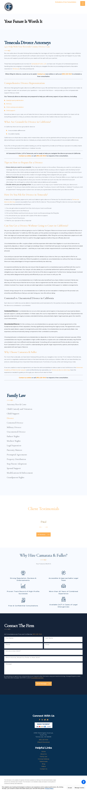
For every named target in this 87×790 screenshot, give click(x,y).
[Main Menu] (82, 3)
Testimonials (43, 761)
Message (9, 664)
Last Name (49, 638)
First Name (9, 638)
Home (43, 751)
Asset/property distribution (15, 100)
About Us (43, 754)
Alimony (9, 104)
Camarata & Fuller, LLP (38, 64)
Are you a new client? (13, 651)
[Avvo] (45, 719)
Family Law (43, 756)
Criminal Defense (43, 759)
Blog (43, 764)
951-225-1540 (65, 4)
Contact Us (43, 769)
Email (47, 644)
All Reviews (43, 534)
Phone (8, 644)
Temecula (16, 69)
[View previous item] (41, 527)
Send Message (43, 684)
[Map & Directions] (43, 742)
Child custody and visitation (15, 107)
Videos (43, 766)
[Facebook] (39, 719)
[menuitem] (43, 404)
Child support (10, 110)
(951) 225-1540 (37, 634)
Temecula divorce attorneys (61, 370)
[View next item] (46, 527)
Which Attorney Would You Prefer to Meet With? (23, 657)
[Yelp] (42, 719)
